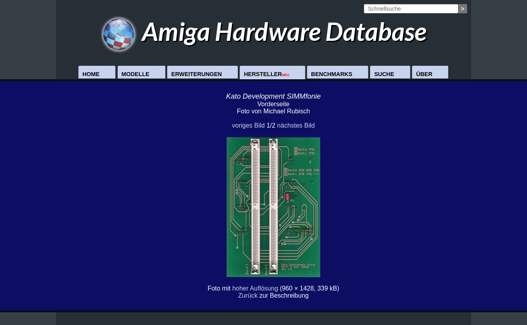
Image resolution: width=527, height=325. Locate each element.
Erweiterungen (196, 74)
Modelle (135, 74)
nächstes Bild (296, 125)
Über (424, 74)
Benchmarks (331, 74)
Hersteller (266, 74)
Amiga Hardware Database (264, 31)
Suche (384, 74)
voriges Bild (248, 125)
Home (90, 74)
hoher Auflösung (255, 288)
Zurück (248, 295)
